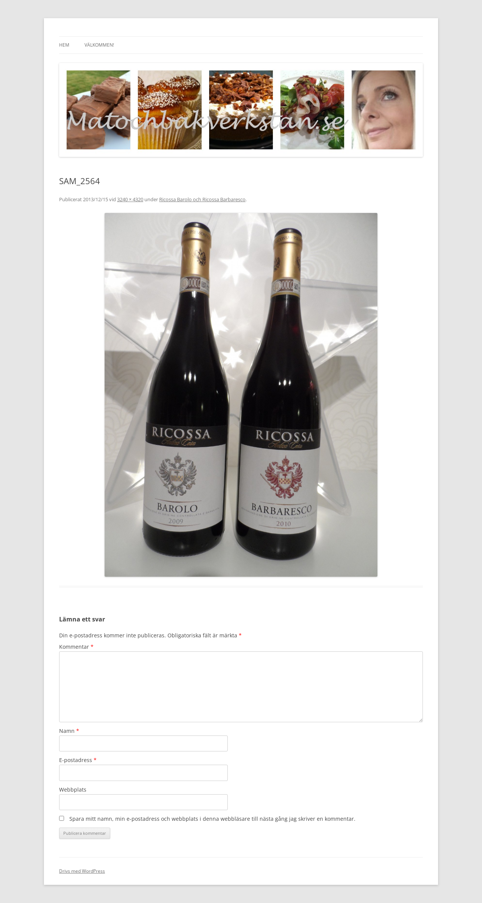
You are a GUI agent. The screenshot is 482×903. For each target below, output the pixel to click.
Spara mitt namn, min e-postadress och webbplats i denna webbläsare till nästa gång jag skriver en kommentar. (212, 818)
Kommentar (76, 646)
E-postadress (78, 760)
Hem (64, 45)
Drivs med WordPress (82, 871)
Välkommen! (99, 45)
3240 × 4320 (130, 199)
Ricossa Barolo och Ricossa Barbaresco (202, 199)
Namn (69, 730)
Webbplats (72, 789)
